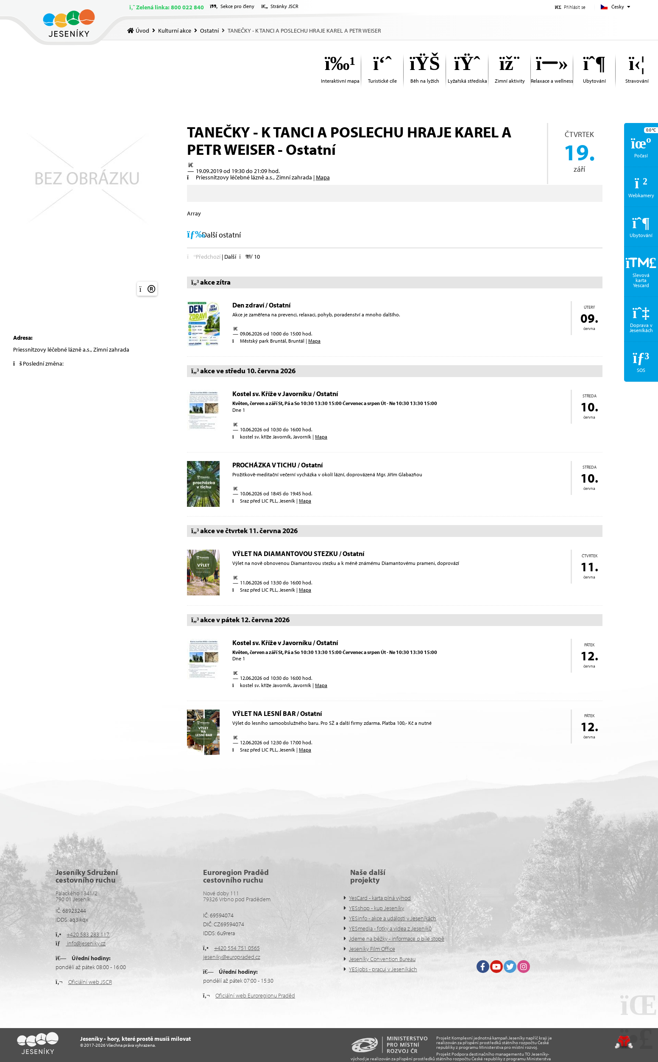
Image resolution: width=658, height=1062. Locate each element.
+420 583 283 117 (88, 934)
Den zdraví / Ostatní (261, 305)
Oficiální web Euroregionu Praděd (255, 995)
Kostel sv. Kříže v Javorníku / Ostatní (285, 393)
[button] (570, 7)
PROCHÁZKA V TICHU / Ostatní (277, 465)
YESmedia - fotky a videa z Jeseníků (390, 928)
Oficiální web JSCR (90, 982)
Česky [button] (617, 6)
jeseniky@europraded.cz (231, 957)
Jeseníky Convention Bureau (382, 959)
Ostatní (209, 31)
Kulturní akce (174, 31)
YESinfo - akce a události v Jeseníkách (392, 918)
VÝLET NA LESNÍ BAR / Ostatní (277, 713)
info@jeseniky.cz (86, 943)
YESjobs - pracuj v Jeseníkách (383, 969)
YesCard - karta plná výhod (380, 898)
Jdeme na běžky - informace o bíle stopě (396, 938)
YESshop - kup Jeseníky (376, 908)
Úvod (68, 23)
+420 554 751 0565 (237, 948)
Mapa (323, 177)
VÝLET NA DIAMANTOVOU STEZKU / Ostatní (298, 553)
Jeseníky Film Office (372, 949)
